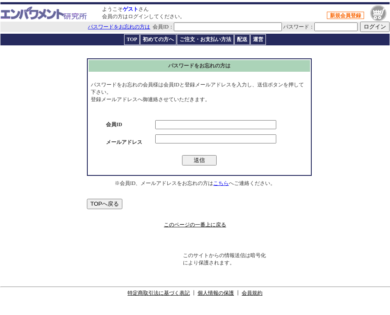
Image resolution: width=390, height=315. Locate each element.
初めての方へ (158, 39)
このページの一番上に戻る (195, 225)
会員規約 (252, 293)
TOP (132, 39)
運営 (258, 39)
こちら (221, 183)
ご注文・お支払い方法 (205, 39)
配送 (242, 39)
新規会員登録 (345, 16)
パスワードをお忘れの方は (119, 27)
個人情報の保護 (216, 293)
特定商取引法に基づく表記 (159, 293)
